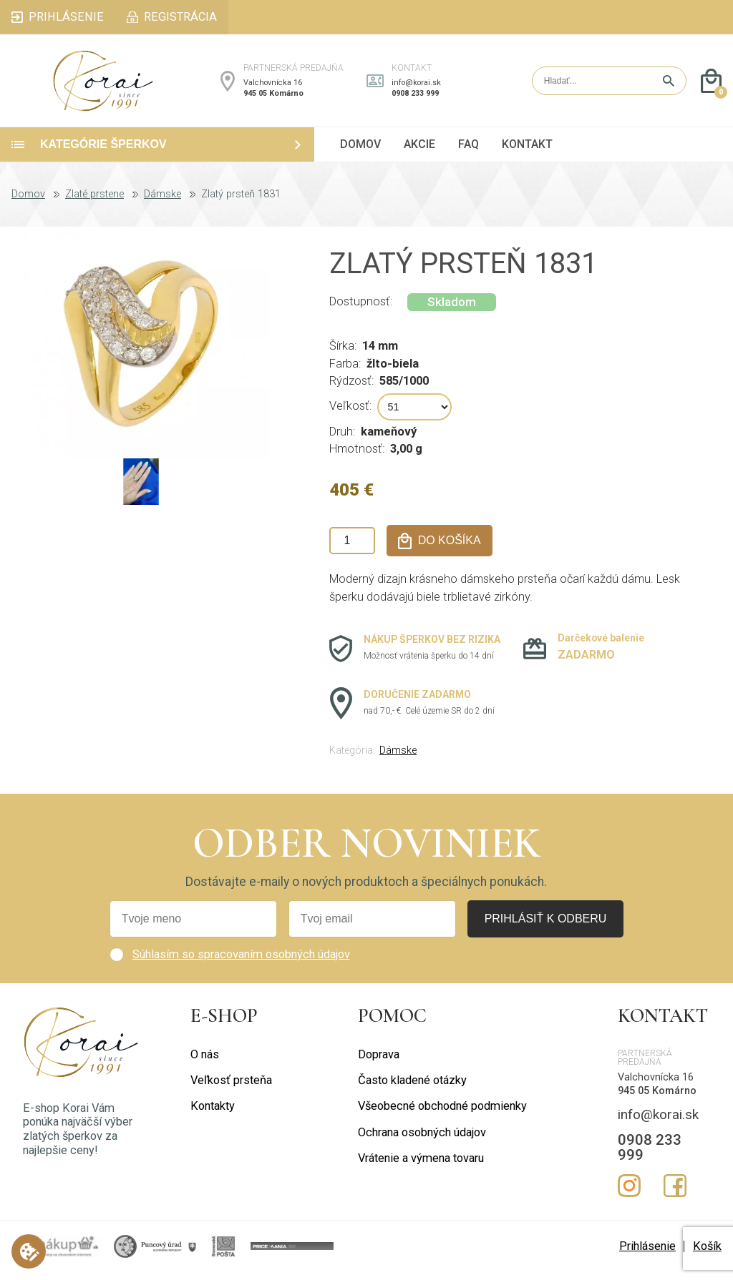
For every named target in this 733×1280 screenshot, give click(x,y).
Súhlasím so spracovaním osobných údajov (241, 962)
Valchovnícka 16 (272, 86)
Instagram (629, 1193)
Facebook (675, 1193)
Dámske (162, 202)
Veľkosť (349, 413)
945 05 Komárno (273, 97)
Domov (28, 202)
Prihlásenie (647, 1253)
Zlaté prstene (94, 202)
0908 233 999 (415, 97)
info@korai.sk (416, 86)
